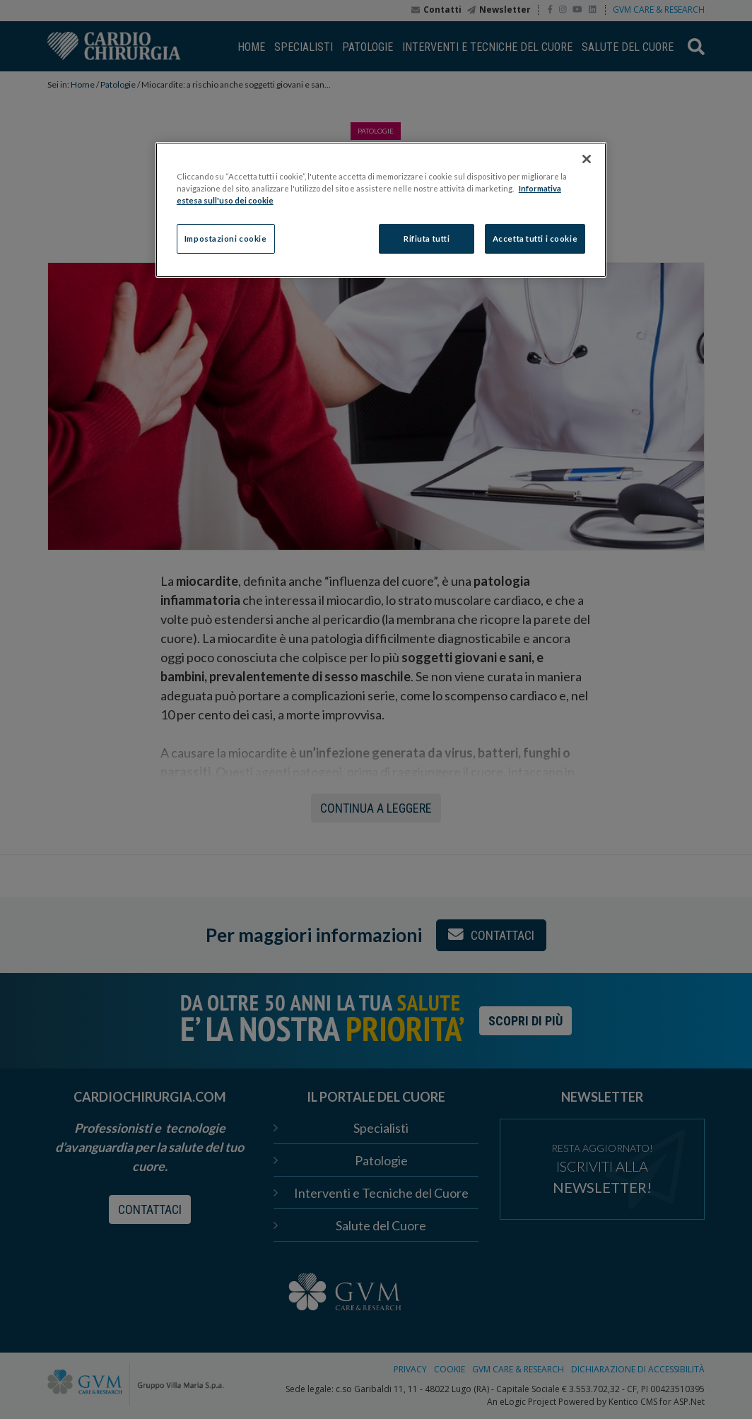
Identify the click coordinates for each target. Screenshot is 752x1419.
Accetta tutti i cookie (535, 238)
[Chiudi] (586, 159)
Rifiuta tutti (427, 238)
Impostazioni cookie (225, 238)
